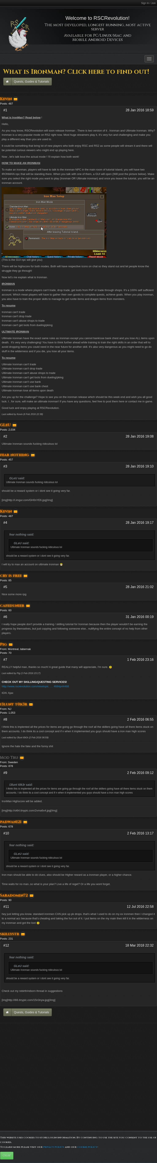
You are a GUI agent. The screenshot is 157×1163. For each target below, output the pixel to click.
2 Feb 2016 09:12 (140, 773)
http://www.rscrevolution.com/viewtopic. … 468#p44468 (35, 686)
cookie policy (87, 1147)
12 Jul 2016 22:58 (140, 906)
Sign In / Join (148, 3)
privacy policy (53, 1147)
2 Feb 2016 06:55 (140, 719)
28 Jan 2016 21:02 (140, 587)
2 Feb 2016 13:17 (140, 833)
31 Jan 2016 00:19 (140, 617)
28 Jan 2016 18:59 (140, 110)
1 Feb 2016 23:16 (140, 659)
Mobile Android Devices (97, 39)
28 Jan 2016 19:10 (140, 466)
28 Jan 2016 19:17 (140, 522)
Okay (7, 1156)
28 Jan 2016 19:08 (140, 436)
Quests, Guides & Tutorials (31, 81)
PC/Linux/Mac (107, 35)
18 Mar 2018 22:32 (139, 945)
